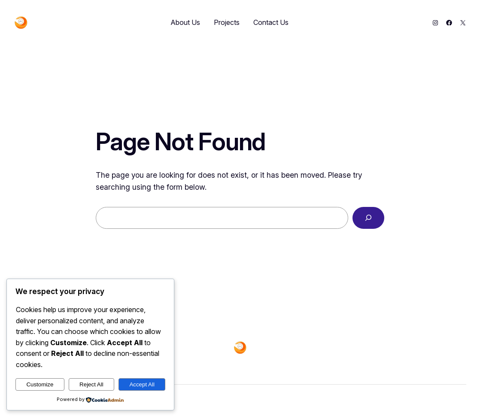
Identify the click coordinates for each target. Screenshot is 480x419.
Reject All (91, 384)
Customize (39, 384)
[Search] (368, 218)
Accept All (142, 384)
